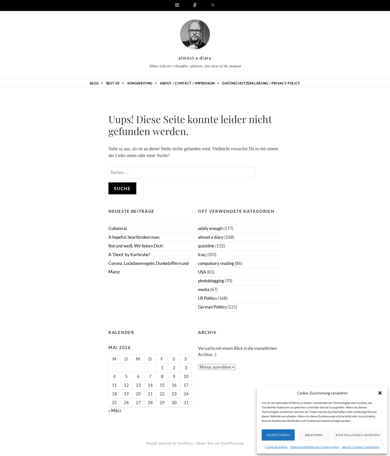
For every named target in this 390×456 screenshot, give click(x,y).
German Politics (212, 306)
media (203, 289)
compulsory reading (216, 263)
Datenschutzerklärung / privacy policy (315, 447)
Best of (113, 83)
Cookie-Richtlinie (276, 447)
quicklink (206, 245)
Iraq (202, 254)
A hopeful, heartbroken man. (134, 237)
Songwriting (139, 83)
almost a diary (195, 58)
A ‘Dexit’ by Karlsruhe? (129, 254)
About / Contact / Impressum (360, 447)
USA (202, 272)
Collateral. (118, 228)
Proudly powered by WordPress (169, 443)
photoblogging (211, 280)
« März (114, 410)
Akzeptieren (278, 435)
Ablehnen (314, 435)
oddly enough (210, 228)
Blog (94, 83)
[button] (380, 392)
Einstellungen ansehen (358, 435)
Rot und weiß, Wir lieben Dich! (136, 245)
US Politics (207, 298)
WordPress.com (232, 443)
